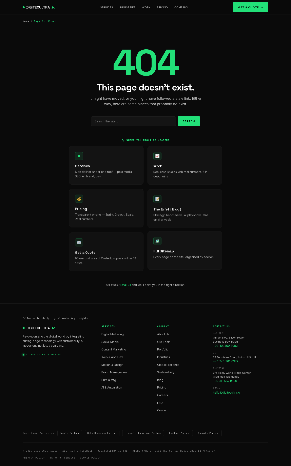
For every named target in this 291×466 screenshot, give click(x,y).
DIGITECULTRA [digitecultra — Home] (40, 7)
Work (146, 7)
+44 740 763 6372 (225, 361)
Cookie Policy (90, 457)
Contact (162, 410)
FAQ (160, 402)
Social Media (110, 342)
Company (181, 7)
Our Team (163, 342)
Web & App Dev (112, 357)
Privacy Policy (34, 457)
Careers (162, 395)
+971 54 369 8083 (225, 345)
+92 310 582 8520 (225, 381)
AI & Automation (111, 387)
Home (26, 21)
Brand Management (114, 372)
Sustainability (165, 372)
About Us (163, 334)
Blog (160, 380)
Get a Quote (248, 7)
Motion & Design (112, 364)
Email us (125, 285)
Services (106, 7)
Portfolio (163, 349)
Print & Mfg (108, 380)
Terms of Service (62, 457)
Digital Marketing (112, 334)
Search (189, 121)
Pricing (162, 7)
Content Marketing (113, 349)
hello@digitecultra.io (226, 392)
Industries (127, 7)
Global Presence (168, 364)
